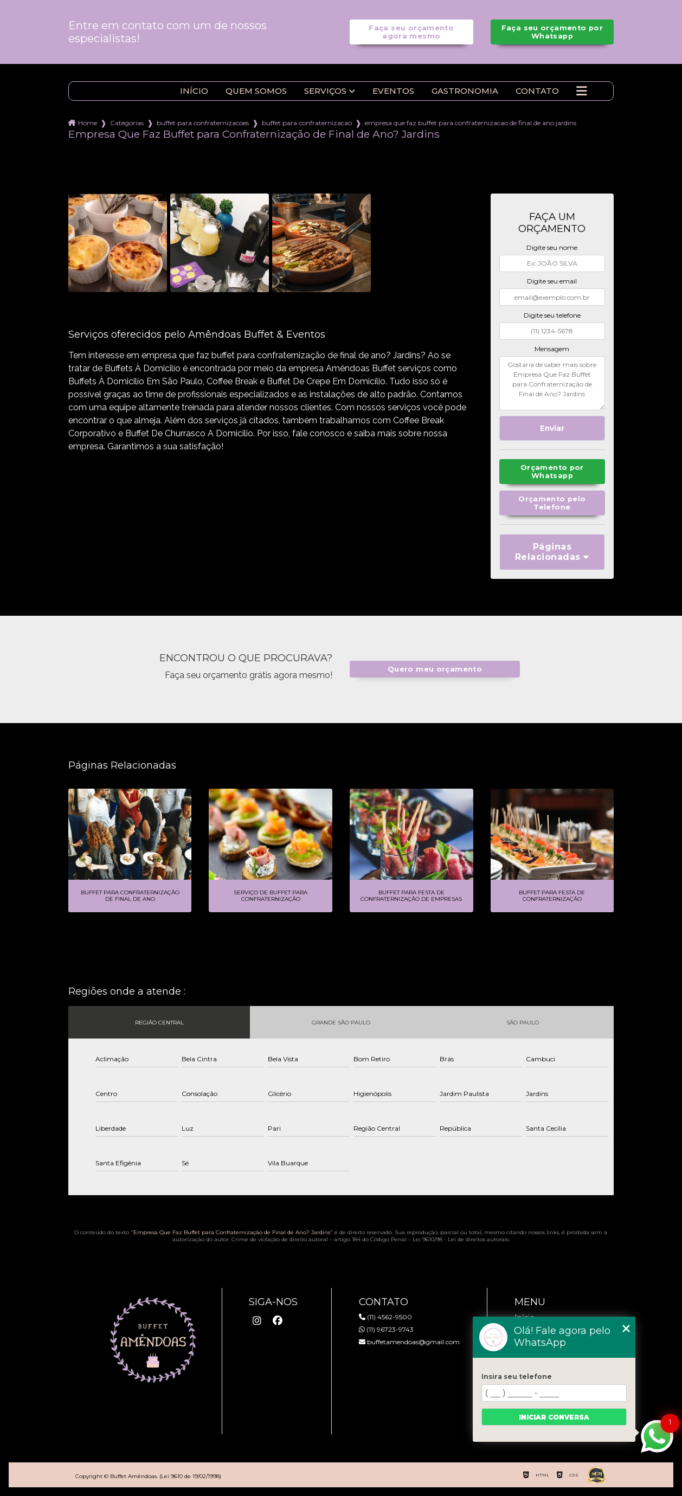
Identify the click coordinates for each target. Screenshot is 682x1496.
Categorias (127, 123)
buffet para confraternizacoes (203, 123)
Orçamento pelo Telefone (552, 503)
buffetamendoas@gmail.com (409, 1342)
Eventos (393, 91)
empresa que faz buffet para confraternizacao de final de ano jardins (470, 123)
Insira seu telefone (516, 1376)
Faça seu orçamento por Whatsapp (552, 32)
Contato (537, 91)
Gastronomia (465, 91)
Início (194, 91)
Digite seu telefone (552, 315)
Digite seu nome (551, 247)
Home (87, 123)
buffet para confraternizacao (307, 123)
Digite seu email (552, 281)
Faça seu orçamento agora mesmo (411, 32)
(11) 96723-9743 (386, 1329)
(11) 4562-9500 (385, 1317)
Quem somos (256, 91)
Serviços (325, 91)
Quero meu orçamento (435, 669)
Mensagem (552, 349)
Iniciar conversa (554, 1417)
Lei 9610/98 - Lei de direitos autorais (461, 1239)
